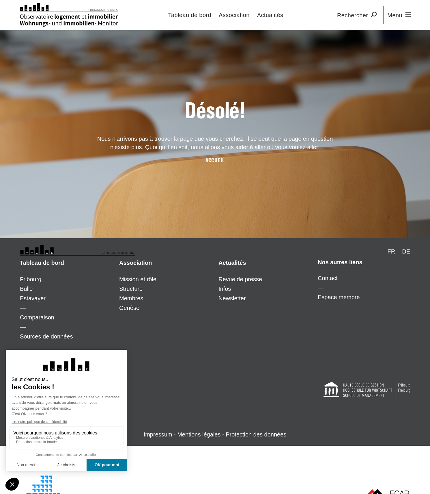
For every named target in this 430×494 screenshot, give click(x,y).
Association (234, 15)
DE (406, 251)
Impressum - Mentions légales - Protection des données (215, 434)
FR (391, 251)
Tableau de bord (189, 15)
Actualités (270, 15)
